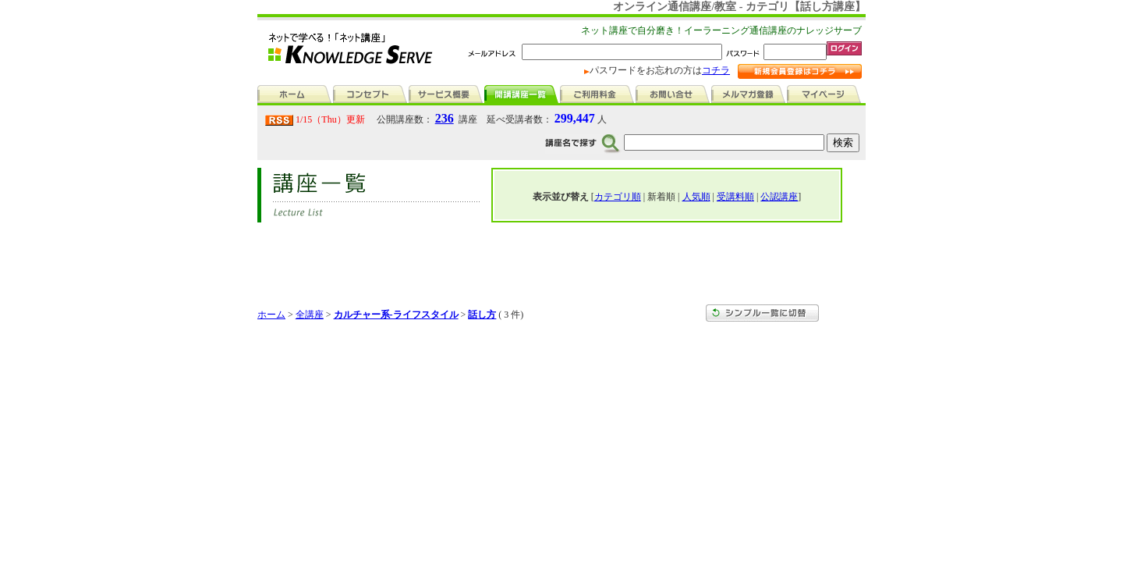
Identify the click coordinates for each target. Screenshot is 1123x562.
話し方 (482, 314)
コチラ (716, 70)
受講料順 (735, 196)
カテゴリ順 (617, 196)
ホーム (271, 314)
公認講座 (779, 196)
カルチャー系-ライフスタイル (396, 314)
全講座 (310, 314)
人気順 (696, 196)
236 (444, 118)
